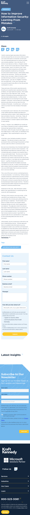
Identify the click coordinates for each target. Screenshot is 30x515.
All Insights (5, 36)
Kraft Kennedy (11, 27)
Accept (5, 512)
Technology (5, 237)
